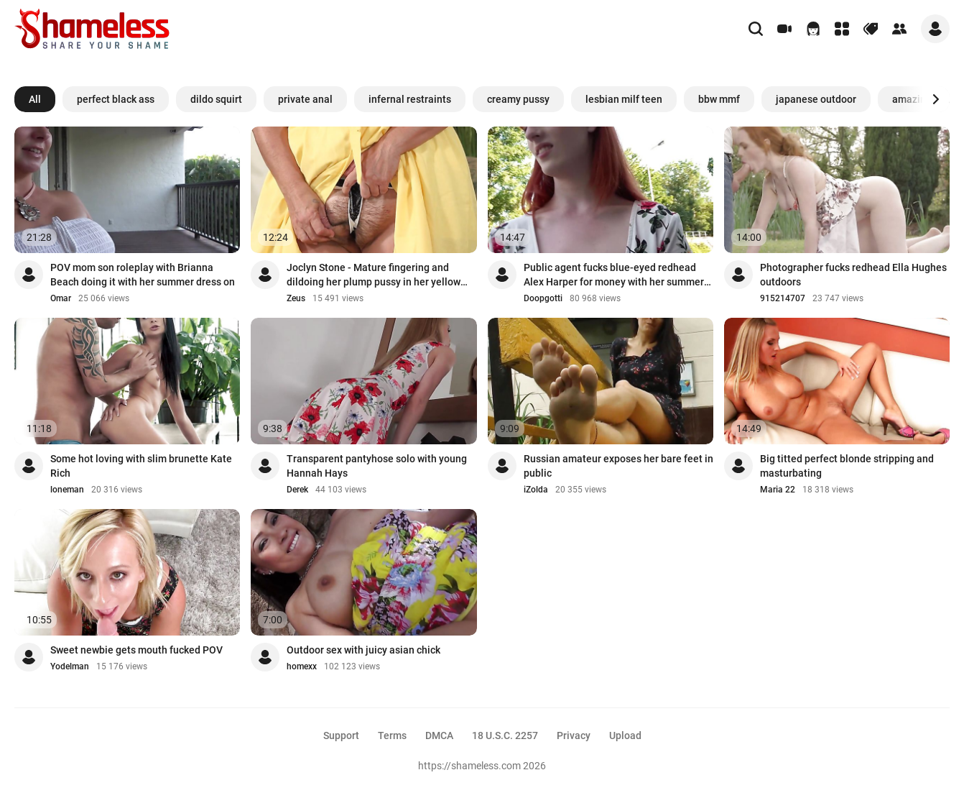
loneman (67, 489)
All (35, 99)
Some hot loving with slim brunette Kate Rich (141, 466)
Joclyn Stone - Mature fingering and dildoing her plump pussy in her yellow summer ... (373, 275)
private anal (305, 99)
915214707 (782, 298)
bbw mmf (719, 99)
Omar (60, 298)
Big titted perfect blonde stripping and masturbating (847, 466)
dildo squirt (216, 99)
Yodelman (69, 666)
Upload (625, 735)
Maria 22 (777, 489)
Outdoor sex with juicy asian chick (363, 650)
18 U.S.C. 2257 (505, 735)
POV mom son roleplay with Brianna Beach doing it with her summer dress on (142, 275)
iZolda (536, 489)
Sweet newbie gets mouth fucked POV (136, 650)
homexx (302, 666)
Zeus (296, 298)
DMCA (439, 735)
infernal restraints (410, 99)
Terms (392, 735)
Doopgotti (543, 298)
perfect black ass (115, 99)
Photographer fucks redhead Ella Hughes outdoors (853, 275)
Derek (297, 489)
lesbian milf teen (623, 99)
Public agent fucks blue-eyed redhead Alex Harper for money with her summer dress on (614, 275)
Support (341, 735)
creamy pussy (518, 99)
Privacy (573, 735)
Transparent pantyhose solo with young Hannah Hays (377, 466)
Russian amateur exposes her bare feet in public (618, 466)
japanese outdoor (816, 99)
